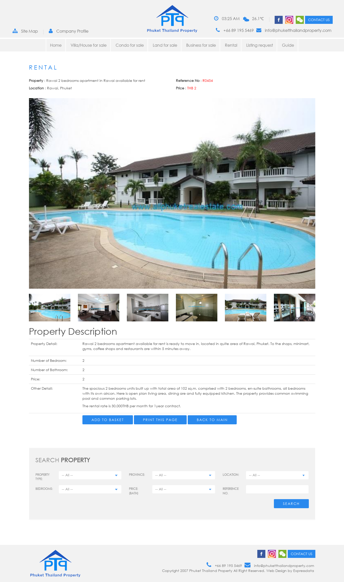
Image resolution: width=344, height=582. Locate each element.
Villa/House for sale (89, 45)
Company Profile (68, 31)
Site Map (25, 31)
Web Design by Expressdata (290, 570)
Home (56, 45)
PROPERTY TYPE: (42, 477)
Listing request (259, 45)
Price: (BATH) (133, 491)
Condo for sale (130, 45)
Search (291, 503)
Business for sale (201, 45)
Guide (288, 45)
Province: (137, 475)
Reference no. (230, 491)
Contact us (319, 20)
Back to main (212, 420)
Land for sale (165, 45)
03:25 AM (227, 18)
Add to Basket (107, 420)
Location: (231, 475)
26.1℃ (258, 18)
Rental (231, 45)
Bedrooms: (44, 489)
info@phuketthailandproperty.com (293, 30)
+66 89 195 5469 (235, 30)
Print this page (160, 420)
